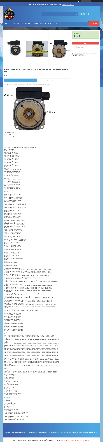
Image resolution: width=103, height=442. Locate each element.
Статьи (30, 23)
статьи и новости (9, 429)
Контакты (24, 23)
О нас (57, 23)
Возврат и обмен (38, 23)
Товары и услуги (14, 23)
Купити (86, 43)
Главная (7, 23)
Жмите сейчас (67, 4)
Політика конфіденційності (83, 440)
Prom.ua (59, 439)
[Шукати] (76, 14)
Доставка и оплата (49, 23)
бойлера (8, 397)
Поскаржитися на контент (70, 440)
